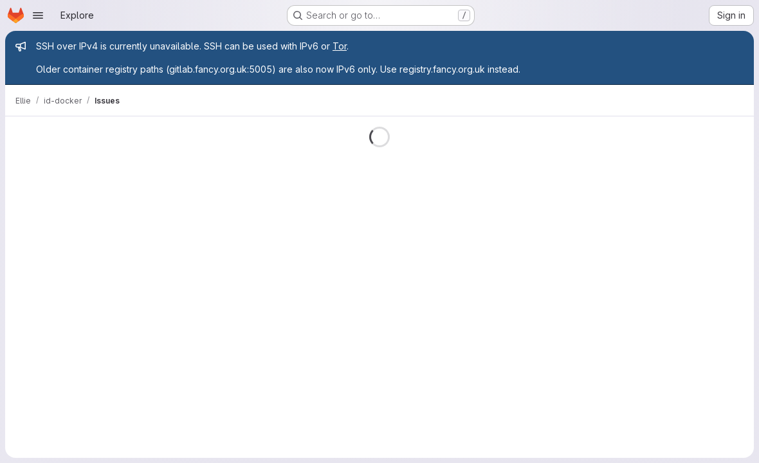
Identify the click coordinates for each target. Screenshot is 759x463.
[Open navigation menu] (38, 15)
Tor (340, 46)
